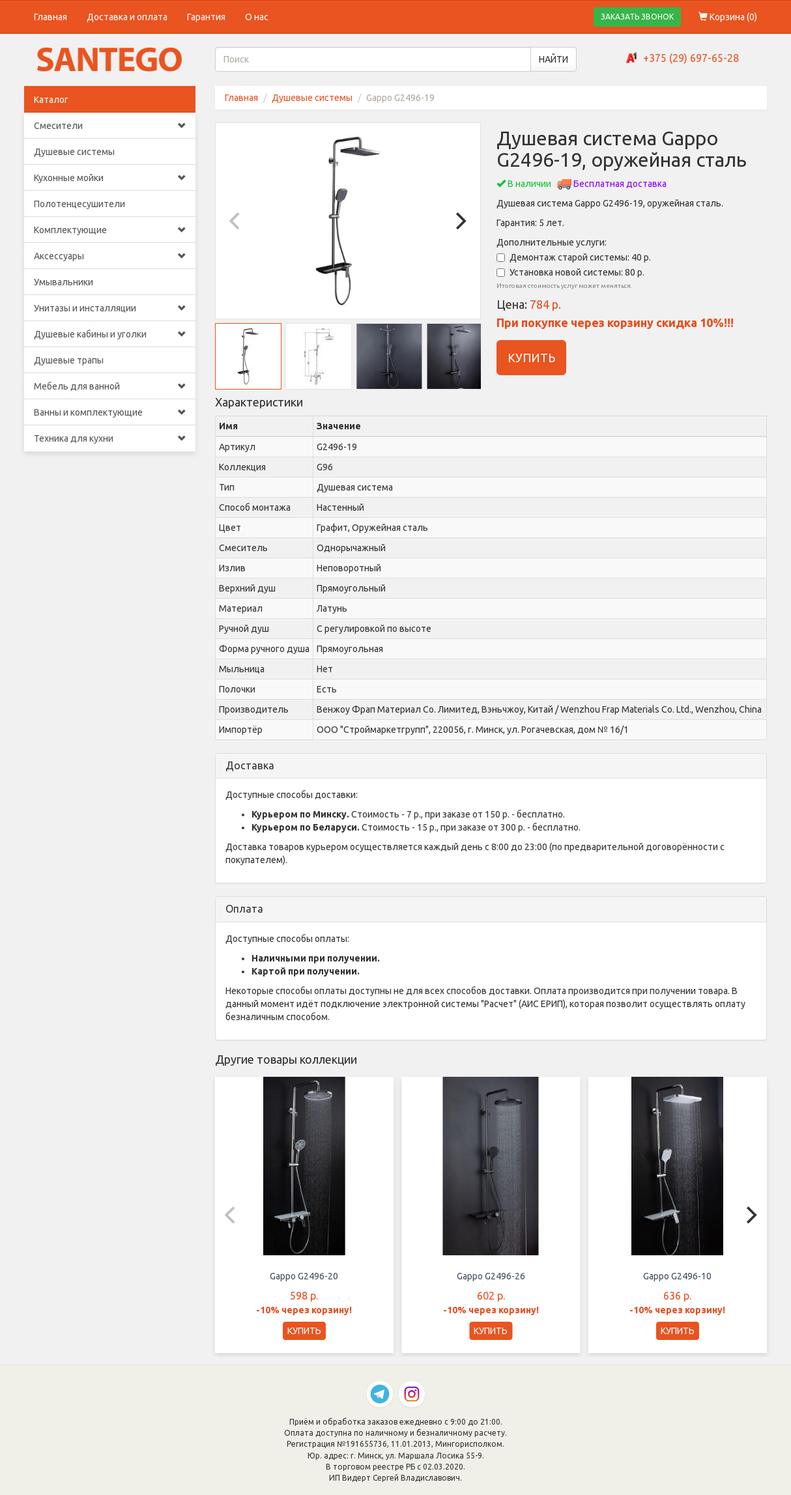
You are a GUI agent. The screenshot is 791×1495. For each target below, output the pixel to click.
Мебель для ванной (110, 386)
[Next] (459, 220)
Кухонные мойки (110, 178)
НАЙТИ (553, 59)
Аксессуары (110, 256)
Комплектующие (110, 230)
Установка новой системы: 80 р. (570, 272)
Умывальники (63, 282)
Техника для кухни (110, 438)
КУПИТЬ (531, 357)
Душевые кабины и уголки (110, 334)
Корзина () (727, 17)
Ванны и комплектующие (110, 412)
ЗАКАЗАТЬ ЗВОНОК (637, 16)
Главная (50, 17)
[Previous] (236, 220)
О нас (256, 17)
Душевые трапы (69, 360)
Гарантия (206, 17)
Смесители (110, 126)
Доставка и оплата (127, 17)
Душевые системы (74, 152)
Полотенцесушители (79, 204)
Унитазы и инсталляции (110, 308)
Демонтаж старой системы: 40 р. (573, 257)
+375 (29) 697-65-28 (691, 58)
